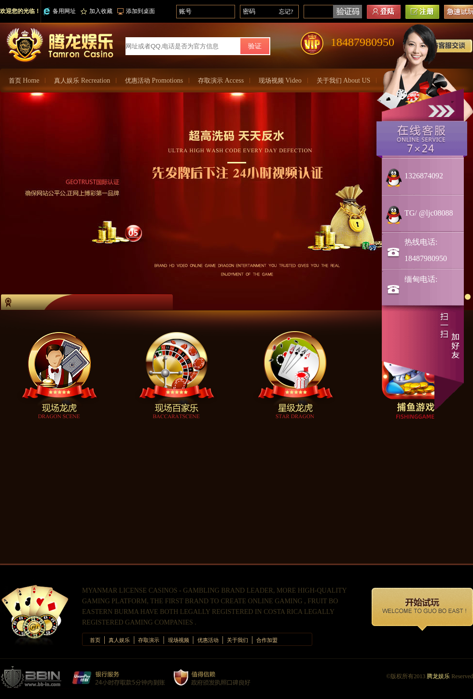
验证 (255, 46)
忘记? (286, 11)
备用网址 (59, 11)
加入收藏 (96, 11)
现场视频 (280, 80)
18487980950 (362, 42)
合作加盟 (267, 640)
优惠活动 (154, 80)
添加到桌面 (136, 11)
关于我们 (344, 80)
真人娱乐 (82, 80)
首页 (24, 80)
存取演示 (221, 80)
